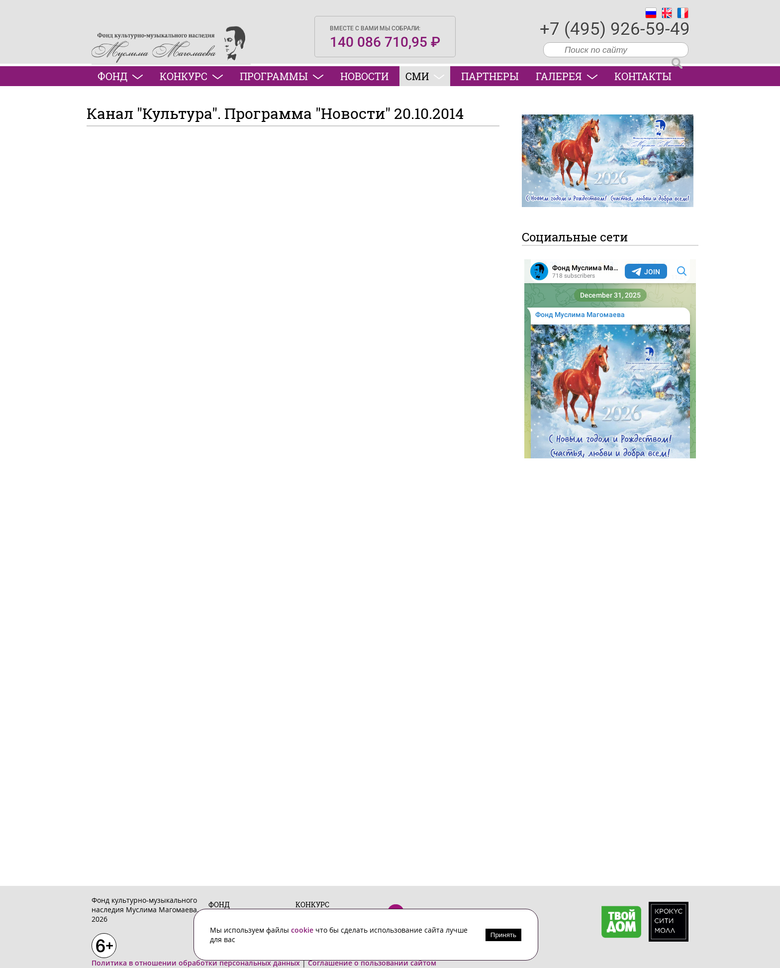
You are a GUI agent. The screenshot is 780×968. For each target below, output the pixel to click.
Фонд (120, 76)
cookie (303, 930)
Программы (281, 76)
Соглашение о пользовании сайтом (372, 963)
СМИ (424, 76)
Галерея (566, 76)
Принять (503, 935)
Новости (364, 76)
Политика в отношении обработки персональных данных (196, 963)
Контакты (643, 76)
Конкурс (191, 76)
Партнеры (490, 76)
